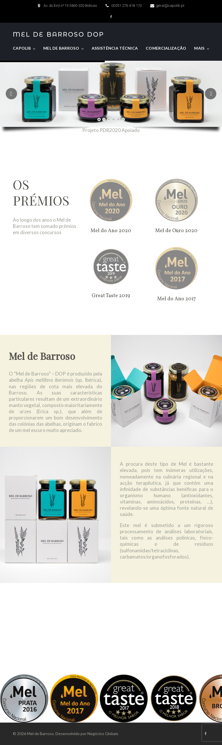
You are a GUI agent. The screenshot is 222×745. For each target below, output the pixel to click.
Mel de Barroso (61, 48)
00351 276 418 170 (126, 5)
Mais (199, 48)
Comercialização (166, 48)
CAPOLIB (22, 48)
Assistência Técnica (115, 48)
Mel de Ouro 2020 (176, 230)
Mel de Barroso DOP (58, 35)
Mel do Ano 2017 (176, 299)
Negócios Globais (102, 733)
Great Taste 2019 (111, 295)
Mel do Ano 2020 (111, 230)
